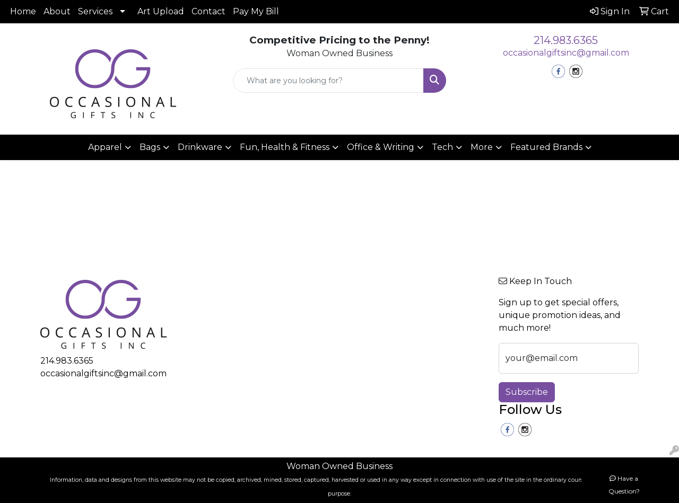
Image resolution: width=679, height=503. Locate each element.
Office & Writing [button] (380, 147)
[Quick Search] (328, 80)
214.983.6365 (566, 40)
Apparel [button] (105, 147)
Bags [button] (150, 147)
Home (23, 11)
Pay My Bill (256, 11)
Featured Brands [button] (546, 147)
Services (95, 11)
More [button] (482, 147)
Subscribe (527, 392)
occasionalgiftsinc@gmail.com (566, 53)
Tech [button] (442, 147)
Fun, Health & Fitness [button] (284, 147)
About (57, 11)
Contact (208, 11)
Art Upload (160, 11)
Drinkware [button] (200, 147)
